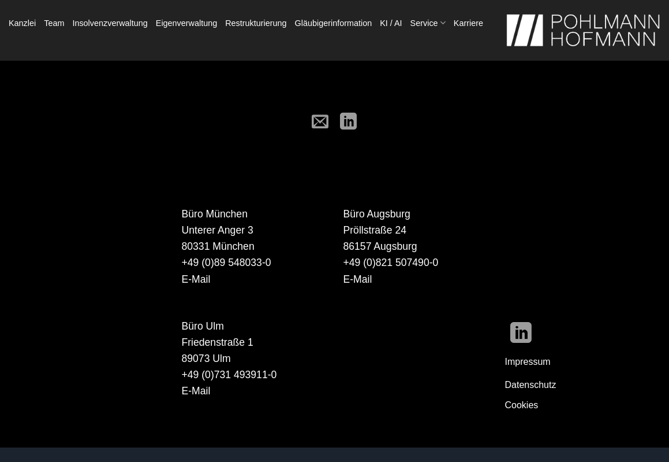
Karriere (468, 23)
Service (428, 22)
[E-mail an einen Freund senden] (320, 122)
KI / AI (391, 23)
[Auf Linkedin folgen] (521, 334)
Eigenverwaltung (186, 23)
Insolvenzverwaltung (109, 23)
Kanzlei (22, 23)
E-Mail (196, 279)
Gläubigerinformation (333, 23)
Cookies (522, 405)
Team (54, 23)
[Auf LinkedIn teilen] (348, 122)
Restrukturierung (255, 23)
